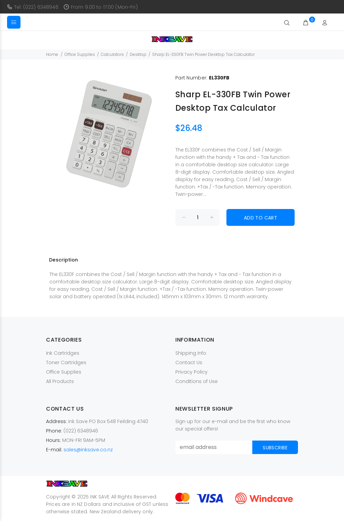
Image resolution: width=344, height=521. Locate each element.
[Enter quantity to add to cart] (197, 217)
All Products (60, 381)
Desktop (138, 54)
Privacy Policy (191, 372)
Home (52, 54)
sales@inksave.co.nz (88, 449)
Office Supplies (79, 54)
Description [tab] (63, 259)
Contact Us (188, 362)
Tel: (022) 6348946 (36, 7)
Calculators (112, 54)
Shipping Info (190, 353)
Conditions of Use (196, 381)
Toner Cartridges (66, 362)
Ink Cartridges (62, 353)
